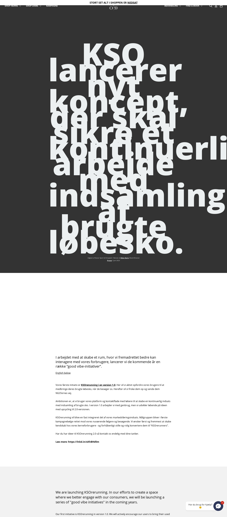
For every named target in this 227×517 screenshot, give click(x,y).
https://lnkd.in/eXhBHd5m (83, 441)
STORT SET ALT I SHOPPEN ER (114, 2)
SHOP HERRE (13, 6)
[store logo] (113, 5)
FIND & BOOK (194, 6)
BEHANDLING (172, 6)
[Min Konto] (216, 6)
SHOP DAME (34, 6)
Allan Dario (125, 258)
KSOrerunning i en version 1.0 (98, 385)
